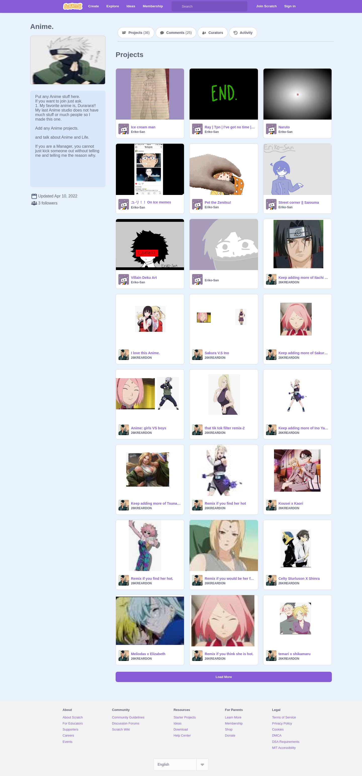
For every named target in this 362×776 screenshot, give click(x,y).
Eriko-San (138, 132)
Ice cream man (143, 127)
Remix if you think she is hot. (229, 654)
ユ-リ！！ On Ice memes (151, 202)
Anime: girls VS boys (148, 428)
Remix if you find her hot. (152, 579)
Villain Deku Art (144, 278)
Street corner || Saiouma (299, 202)
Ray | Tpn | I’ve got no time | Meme (230, 127)
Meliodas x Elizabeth (148, 654)
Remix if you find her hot (225, 503)
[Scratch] (73, 6)
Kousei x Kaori (291, 503)
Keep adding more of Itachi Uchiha (304, 278)
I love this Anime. (145, 353)
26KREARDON (289, 282)
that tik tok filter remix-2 (225, 428)
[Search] (177, 6)
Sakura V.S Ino (217, 353)
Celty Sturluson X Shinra (299, 579)
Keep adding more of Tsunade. (156, 503)
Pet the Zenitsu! (218, 202)
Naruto (284, 127)
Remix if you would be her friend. (230, 579)
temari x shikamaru (295, 654)
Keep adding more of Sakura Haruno (304, 353)
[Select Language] (181, 764)
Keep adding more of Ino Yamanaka (304, 428)
